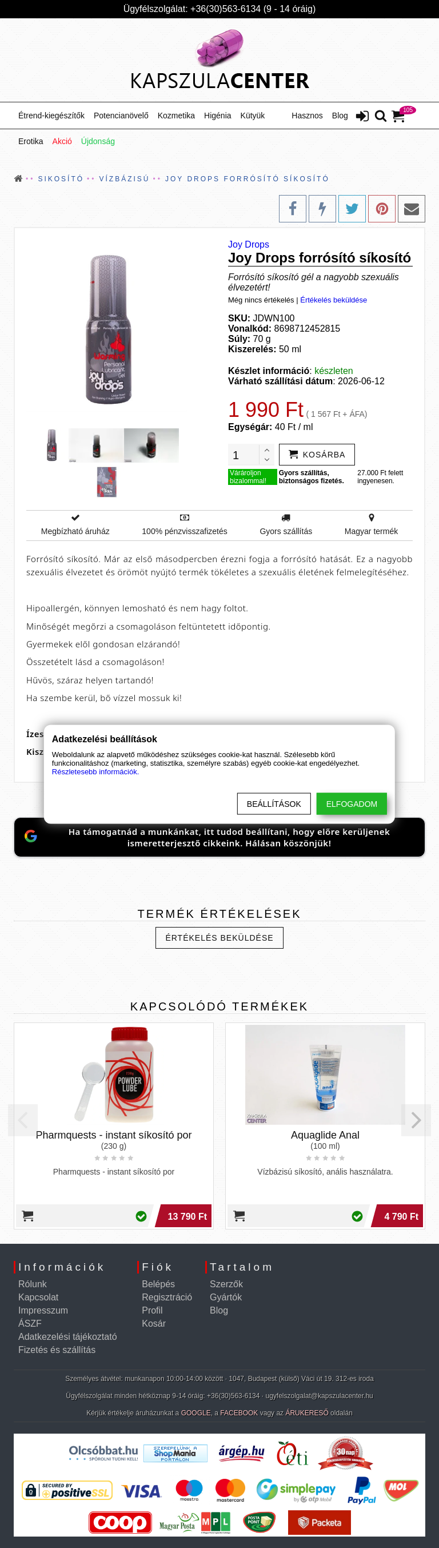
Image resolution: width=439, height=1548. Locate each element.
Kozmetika (176, 115)
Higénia (217, 115)
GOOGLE (196, 1413)
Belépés (158, 1284)
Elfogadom (351, 803)
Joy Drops (248, 244)
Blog (340, 115)
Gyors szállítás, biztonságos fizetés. (311, 477)
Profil (152, 1310)
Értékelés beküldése (333, 300)
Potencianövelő (121, 115)
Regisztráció (167, 1297)
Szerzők (226, 1284)
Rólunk (32, 1284)
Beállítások (274, 803)
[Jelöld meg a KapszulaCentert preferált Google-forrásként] (219, 837)
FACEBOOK (239, 1413)
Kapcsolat (38, 1297)
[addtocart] (317, 454)
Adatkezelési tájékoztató (67, 1337)
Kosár (154, 1323)
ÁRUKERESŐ (306, 1413)
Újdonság (98, 141)
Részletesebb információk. (95, 771)
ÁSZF (30, 1323)
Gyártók (226, 1297)
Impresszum (43, 1310)
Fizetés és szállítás (56, 1350)
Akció (62, 141)
